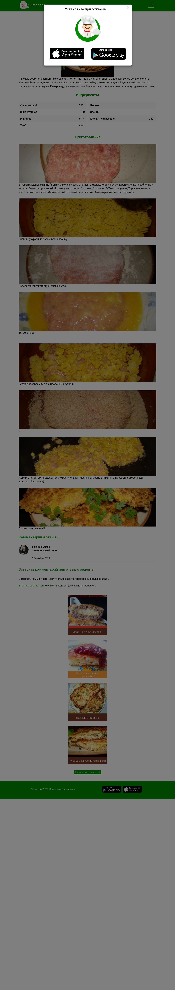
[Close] (127, 7)
